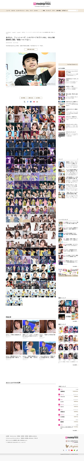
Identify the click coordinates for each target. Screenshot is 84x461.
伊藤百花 (62, 411)
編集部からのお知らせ (33, 436)
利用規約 (18, 436)
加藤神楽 (62, 391)
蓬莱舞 (62, 421)
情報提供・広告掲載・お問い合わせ (27, 438)
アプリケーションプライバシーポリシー (13, 438)
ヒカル (62, 401)
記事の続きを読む (31, 49)
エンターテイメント (20, 10)
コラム (27, 10)
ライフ (31, 10)
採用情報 (26, 436)
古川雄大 (62, 416)
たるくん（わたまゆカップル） (66, 427)
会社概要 (7, 436)
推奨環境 (22, 436)
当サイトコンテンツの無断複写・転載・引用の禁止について (16, 440)
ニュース (8, 10)
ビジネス (36, 10)
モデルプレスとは (13, 436)
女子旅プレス (64, 10)
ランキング (48, 10)
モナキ (62, 406)
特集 (44, 10)
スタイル (13, 10)
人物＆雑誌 (58, 10)
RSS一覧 (36, 438)
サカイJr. (62, 396)
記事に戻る (31, 97)
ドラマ (53, 10)
